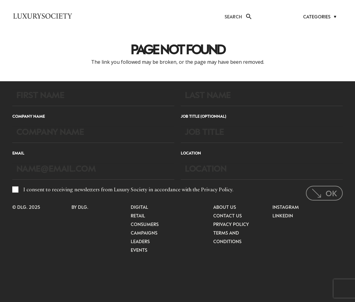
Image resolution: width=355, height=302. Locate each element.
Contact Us (227, 215)
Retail (138, 215)
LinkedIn (282, 215)
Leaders (140, 241)
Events (139, 250)
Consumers (145, 224)
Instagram (285, 207)
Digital (139, 207)
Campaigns (144, 232)
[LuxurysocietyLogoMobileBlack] (42, 16)
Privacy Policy (216, 189)
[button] (248, 16)
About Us (224, 207)
